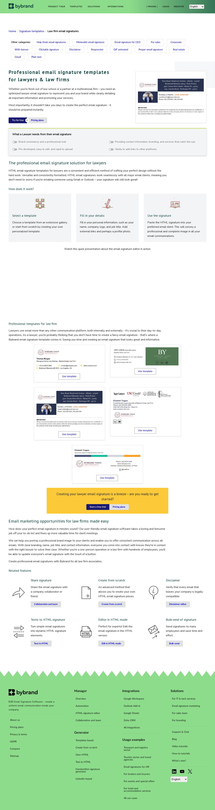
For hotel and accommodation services (137, 789)
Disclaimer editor (177, 604)
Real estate (179, 49)
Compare (15, 749)
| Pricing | (152, 7)
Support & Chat (180, 732)
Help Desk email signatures (51, 42)
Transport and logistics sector (136, 748)
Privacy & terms (18, 734)
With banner (21, 49)
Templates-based (85, 740)
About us (15, 720)
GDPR (13, 741)
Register (179, 7)
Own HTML (82, 755)
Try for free (18, 120)
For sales (155, 42)
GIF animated (121, 49)
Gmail (18, 57)
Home (12, 31)
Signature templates (31, 31)
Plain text (36, 57)
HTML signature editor (88, 713)
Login (166, 7)
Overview (81, 699)
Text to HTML (41, 643)
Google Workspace (134, 699)
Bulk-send (174, 643)
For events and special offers (139, 781)
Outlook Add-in (132, 706)
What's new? (179, 761)
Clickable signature (49, 49)
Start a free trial (98, 507)
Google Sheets (131, 713)
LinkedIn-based (84, 779)
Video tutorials (180, 746)
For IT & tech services (183, 699)
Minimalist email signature (90, 42)
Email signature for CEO (127, 42)
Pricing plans (37, 120)
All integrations (132, 727)
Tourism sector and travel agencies (137, 758)
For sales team (179, 713)
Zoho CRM (129, 720)
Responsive (97, 49)
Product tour (56, 7)
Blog (174, 739)
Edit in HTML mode (111, 643)
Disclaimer (75, 49)
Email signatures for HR (136, 767)
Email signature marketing (186, 706)
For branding (179, 720)
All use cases (130, 798)
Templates (76, 7)
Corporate (176, 42)
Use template (69, 376)
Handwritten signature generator (88, 770)
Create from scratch (112, 604)
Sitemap (14, 756)
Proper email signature (151, 49)
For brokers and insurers (137, 774)
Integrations (115, 7)
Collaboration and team (46, 604)
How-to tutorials (181, 753)
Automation (82, 706)
